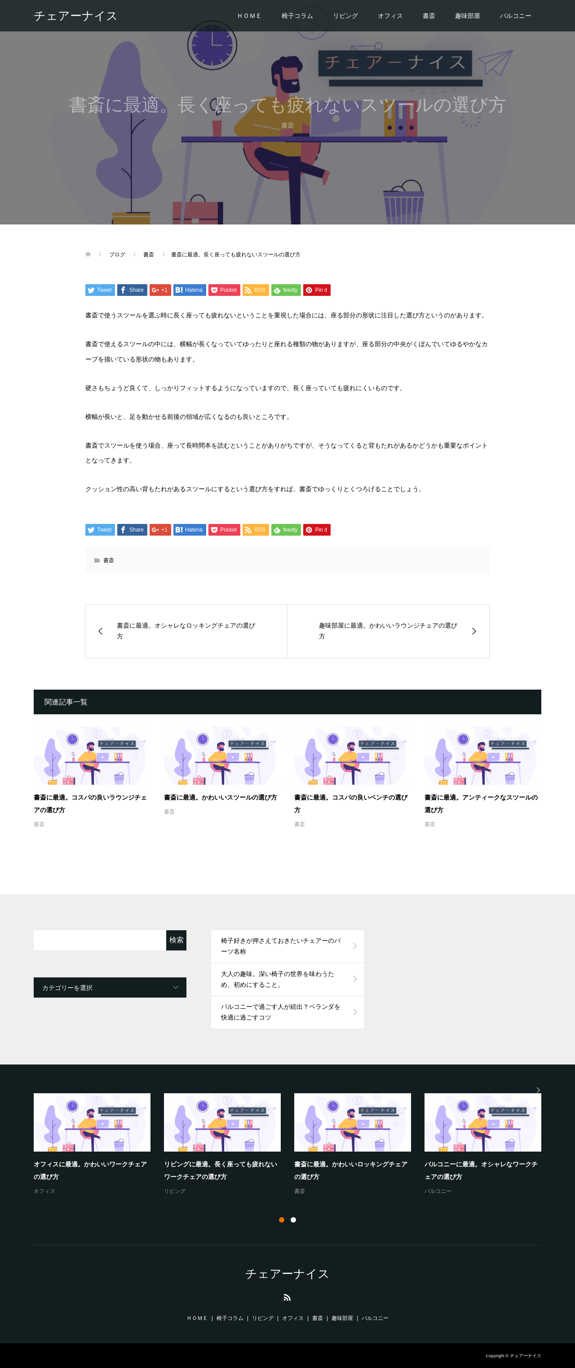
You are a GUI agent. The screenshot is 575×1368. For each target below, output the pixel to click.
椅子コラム (297, 15)
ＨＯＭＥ (249, 15)
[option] (294, 1144)
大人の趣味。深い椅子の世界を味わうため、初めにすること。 (277, 979)
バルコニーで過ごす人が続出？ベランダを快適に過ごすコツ (281, 1012)
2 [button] (293, 1220)
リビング (345, 15)
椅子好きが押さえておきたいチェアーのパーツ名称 (281, 946)
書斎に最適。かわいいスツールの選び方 (220, 797)
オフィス (390, 15)
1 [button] (281, 1220)
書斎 (429, 15)
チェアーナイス (76, 15)
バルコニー (515, 15)
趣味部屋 (467, 15)
